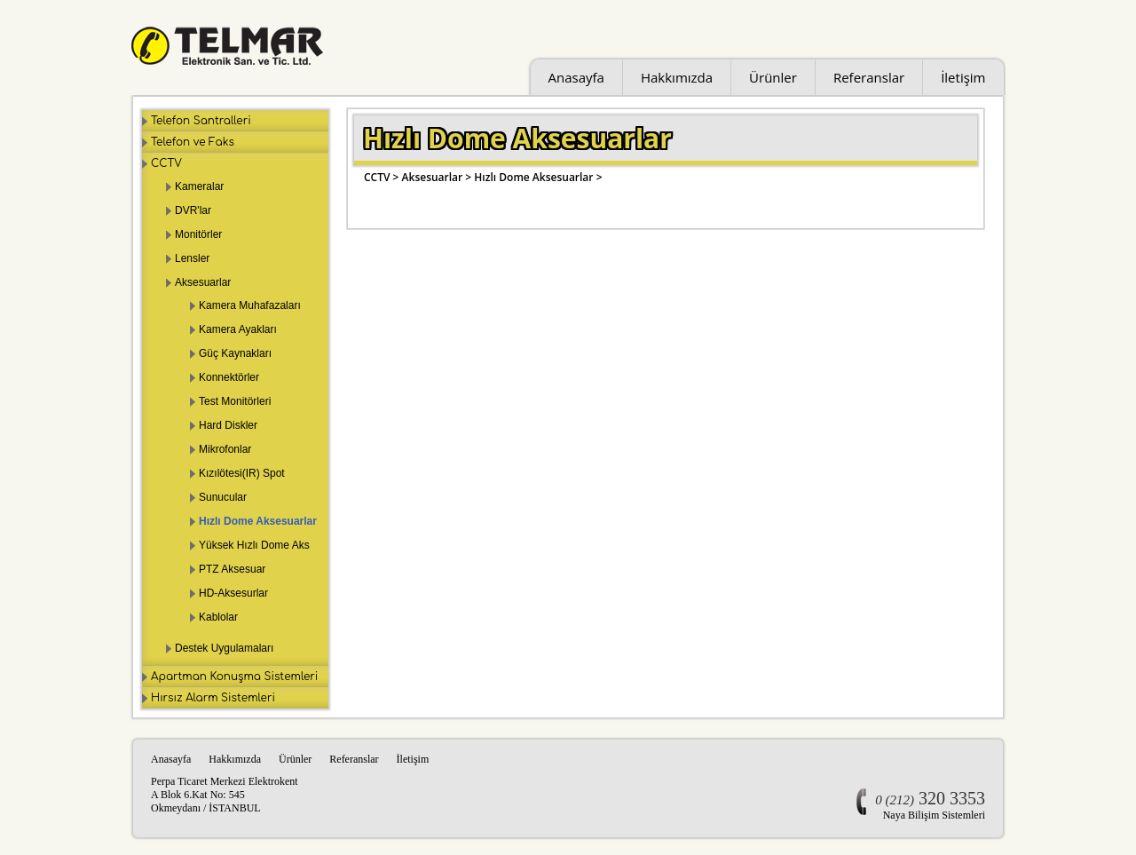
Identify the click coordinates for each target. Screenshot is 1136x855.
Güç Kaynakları (235, 353)
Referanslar (868, 77)
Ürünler (773, 77)
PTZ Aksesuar (232, 569)
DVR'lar (193, 210)
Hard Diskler (228, 425)
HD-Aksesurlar (233, 593)
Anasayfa (576, 77)
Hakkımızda (677, 77)
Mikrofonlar (225, 449)
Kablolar (218, 617)
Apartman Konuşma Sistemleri (234, 676)
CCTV (166, 163)
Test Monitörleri (235, 401)
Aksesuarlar (203, 282)
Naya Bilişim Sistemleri (934, 815)
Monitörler (198, 234)
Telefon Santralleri (201, 121)
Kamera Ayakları (238, 329)
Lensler (192, 258)
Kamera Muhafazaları (250, 305)
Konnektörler (229, 377)
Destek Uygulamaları (224, 648)
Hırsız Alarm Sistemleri (213, 698)
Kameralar (199, 186)
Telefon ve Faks (192, 142)
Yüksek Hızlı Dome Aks (254, 545)
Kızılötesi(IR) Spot (242, 473)
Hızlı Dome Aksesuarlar (258, 521)
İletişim (963, 77)
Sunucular (223, 497)
